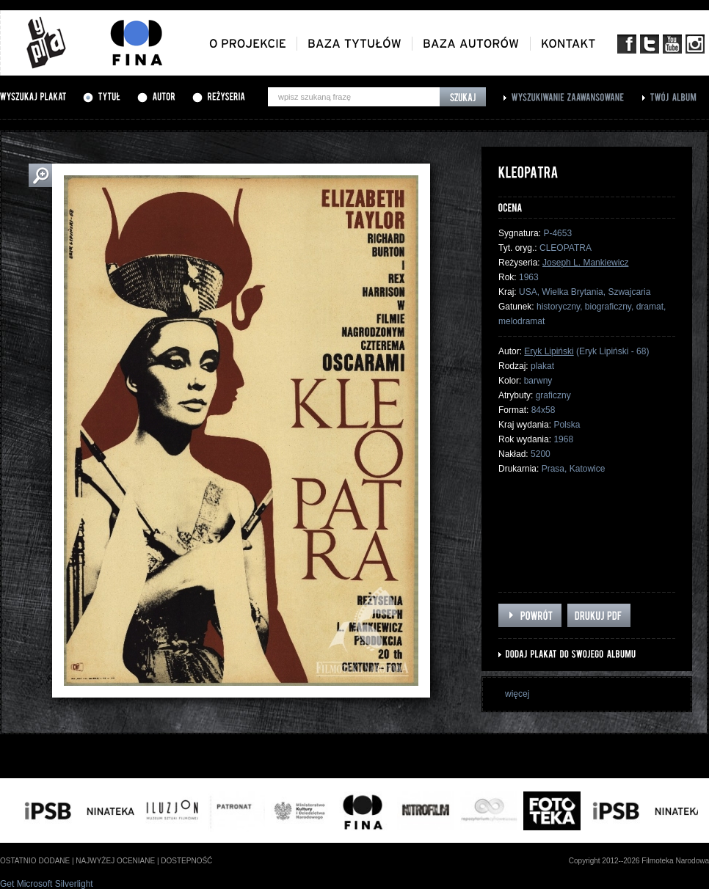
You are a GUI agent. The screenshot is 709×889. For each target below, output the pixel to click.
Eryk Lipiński (548, 351)
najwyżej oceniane (115, 861)
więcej (517, 694)
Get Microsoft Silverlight (46, 884)
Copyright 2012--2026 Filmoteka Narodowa (639, 861)
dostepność (186, 861)
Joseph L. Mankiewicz (585, 262)
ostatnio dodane (35, 861)
